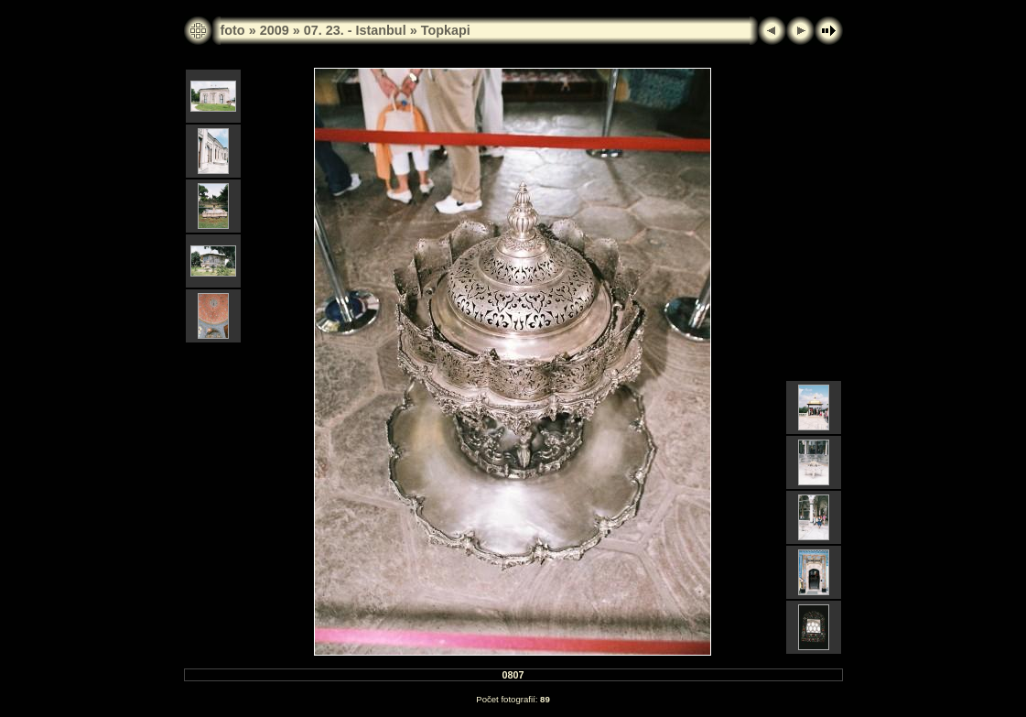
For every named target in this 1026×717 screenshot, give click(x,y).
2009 (274, 30)
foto (233, 30)
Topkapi (445, 30)
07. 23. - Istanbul (355, 30)
